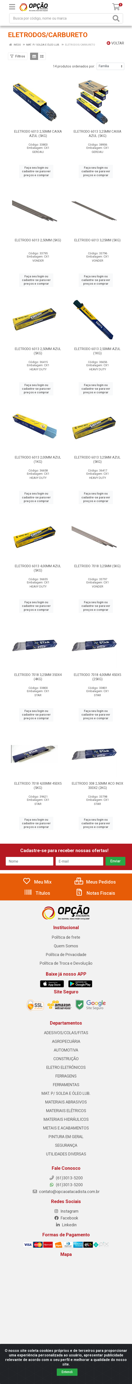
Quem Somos (66, 946)
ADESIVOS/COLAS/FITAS (66, 1033)
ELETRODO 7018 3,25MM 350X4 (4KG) (38, 677)
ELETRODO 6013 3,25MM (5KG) (97, 240)
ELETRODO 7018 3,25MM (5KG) (97, 566)
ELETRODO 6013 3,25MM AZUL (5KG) (97, 459)
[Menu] (12, 7)
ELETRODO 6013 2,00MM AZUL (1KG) (38, 459)
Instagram (66, 1211)
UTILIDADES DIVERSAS (66, 1154)
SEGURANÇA (66, 1145)
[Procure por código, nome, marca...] (60, 18)
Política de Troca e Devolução (66, 963)
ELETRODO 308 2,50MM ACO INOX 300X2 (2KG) (97, 785)
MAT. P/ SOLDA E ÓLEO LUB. (66, 1093)
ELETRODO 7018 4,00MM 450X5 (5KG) (38, 785)
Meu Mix (37, 882)
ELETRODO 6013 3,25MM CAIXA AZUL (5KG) (97, 133)
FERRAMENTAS (66, 1084)
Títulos (37, 893)
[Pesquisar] (117, 18)
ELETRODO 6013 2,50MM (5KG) (38, 240)
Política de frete (66, 937)
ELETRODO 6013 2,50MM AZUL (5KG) (38, 351)
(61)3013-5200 (66, 1185)
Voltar (115, 43)
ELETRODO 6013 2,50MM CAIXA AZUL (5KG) (38, 133)
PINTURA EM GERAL (66, 1136)
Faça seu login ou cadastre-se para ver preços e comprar (36, 171)
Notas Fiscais (95, 893)
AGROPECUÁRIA (66, 1041)
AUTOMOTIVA (66, 1050)
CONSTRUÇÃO (66, 1059)
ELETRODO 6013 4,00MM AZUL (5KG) (38, 568)
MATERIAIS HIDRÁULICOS (66, 1119)
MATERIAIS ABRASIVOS (66, 1102)
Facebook (66, 1218)
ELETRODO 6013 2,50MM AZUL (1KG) (97, 351)
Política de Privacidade (66, 954)
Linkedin (66, 1225)
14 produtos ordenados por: (74, 66)
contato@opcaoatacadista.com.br (66, 1191)
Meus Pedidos (95, 882)
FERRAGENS (66, 1076)
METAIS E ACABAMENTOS (66, 1128)
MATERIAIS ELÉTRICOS (66, 1110)
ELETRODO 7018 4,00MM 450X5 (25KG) (97, 677)
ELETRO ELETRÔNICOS (66, 1067)
